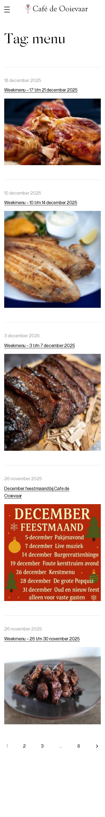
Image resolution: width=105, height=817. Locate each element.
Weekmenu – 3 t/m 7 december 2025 (39, 345)
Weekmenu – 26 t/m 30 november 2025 (42, 639)
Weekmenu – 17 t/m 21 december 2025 (41, 90)
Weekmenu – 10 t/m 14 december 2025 (40, 203)
